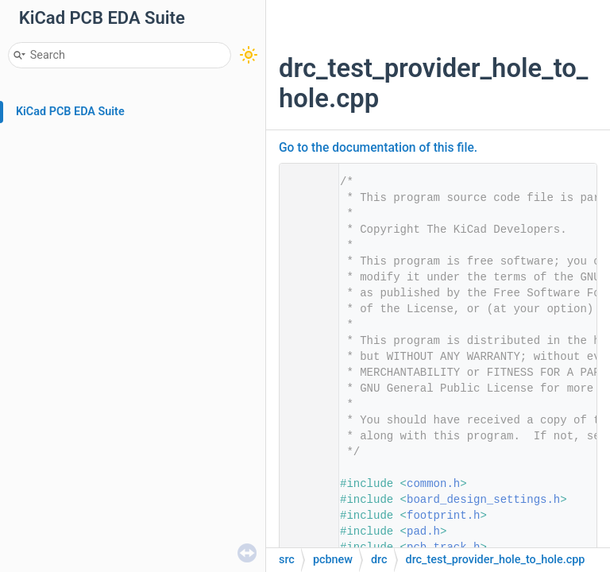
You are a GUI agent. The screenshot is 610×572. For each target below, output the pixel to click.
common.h (433, 483)
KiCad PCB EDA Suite (70, 111)
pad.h (423, 531)
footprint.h (443, 515)
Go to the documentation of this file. (378, 148)
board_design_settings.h (483, 499)
